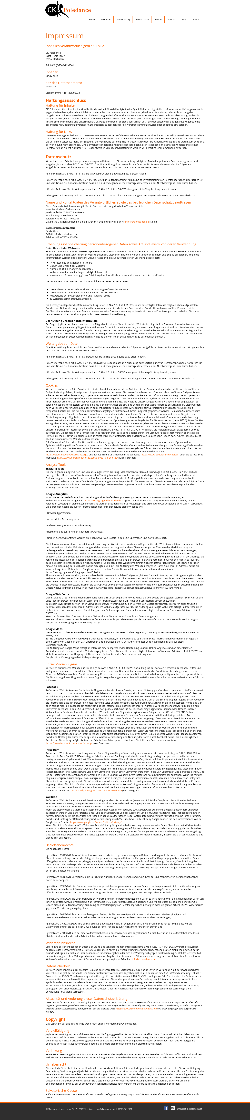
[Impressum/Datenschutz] (189, 1109)
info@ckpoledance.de (137, 221)
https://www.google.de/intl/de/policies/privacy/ (95, 822)
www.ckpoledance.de (93, 251)
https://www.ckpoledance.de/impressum (136, 1008)
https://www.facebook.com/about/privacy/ (69, 743)
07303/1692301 (125, 1109)
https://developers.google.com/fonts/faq (135, 619)
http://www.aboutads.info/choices (160, 454)
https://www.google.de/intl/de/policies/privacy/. (81, 657)
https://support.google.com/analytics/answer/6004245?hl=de (147, 587)
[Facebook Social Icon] (166, 1108)
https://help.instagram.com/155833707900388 (96, 790)
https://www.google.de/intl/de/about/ (104, 500)
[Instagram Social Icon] (173, 1108)
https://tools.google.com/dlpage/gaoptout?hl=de (72, 572)
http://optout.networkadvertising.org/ (66, 454)
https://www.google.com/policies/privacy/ (77, 622)
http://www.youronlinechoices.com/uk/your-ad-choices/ (87, 457)
